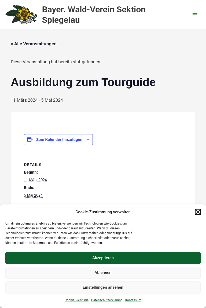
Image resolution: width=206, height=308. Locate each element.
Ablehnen (102, 272)
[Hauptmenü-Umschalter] (195, 15)
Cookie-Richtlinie (77, 300)
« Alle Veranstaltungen (34, 44)
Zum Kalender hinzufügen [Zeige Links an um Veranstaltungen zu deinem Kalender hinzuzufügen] (59, 139)
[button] (198, 212)
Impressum (133, 300)
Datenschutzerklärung (107, 300)
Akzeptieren (103, 257)
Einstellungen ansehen (103, 287)
